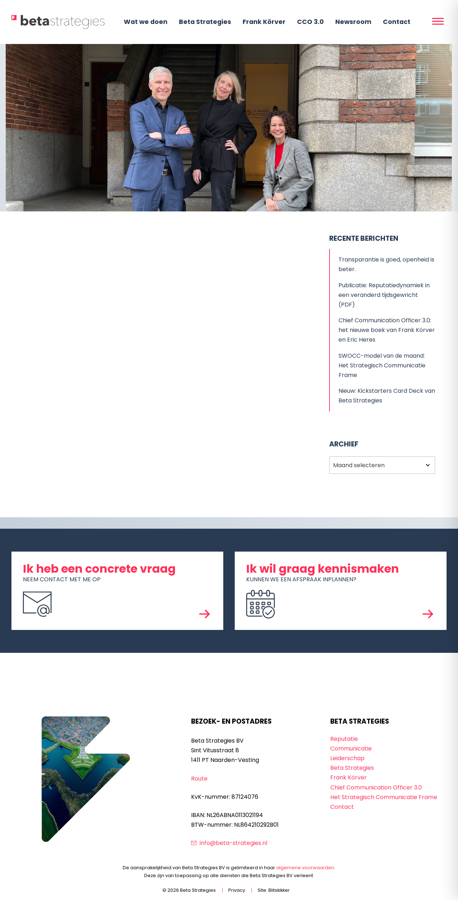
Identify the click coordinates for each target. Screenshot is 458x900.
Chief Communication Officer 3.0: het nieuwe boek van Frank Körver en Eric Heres (386, 330)
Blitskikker (279, 890)
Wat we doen (145, 22)
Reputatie (344, 739)
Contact (396, 22)
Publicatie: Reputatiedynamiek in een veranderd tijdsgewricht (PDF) (384, 295)
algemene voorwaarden (305, 868)
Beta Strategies (205, 22)
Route (199, 778)
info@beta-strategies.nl (233, 843)
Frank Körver (264, 22)
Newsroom (353, 22)
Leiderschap (347, 758)
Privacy (236, 890)
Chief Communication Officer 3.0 (376, 787)
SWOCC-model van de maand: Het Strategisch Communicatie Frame (381, 365)
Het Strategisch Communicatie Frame (383, 797)
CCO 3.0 (310, 22)
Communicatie (351, 748)
